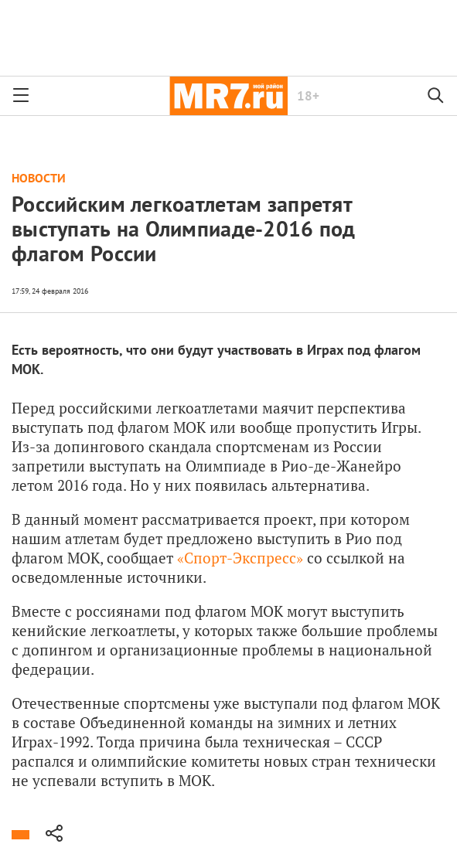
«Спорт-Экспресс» (240, 557)
